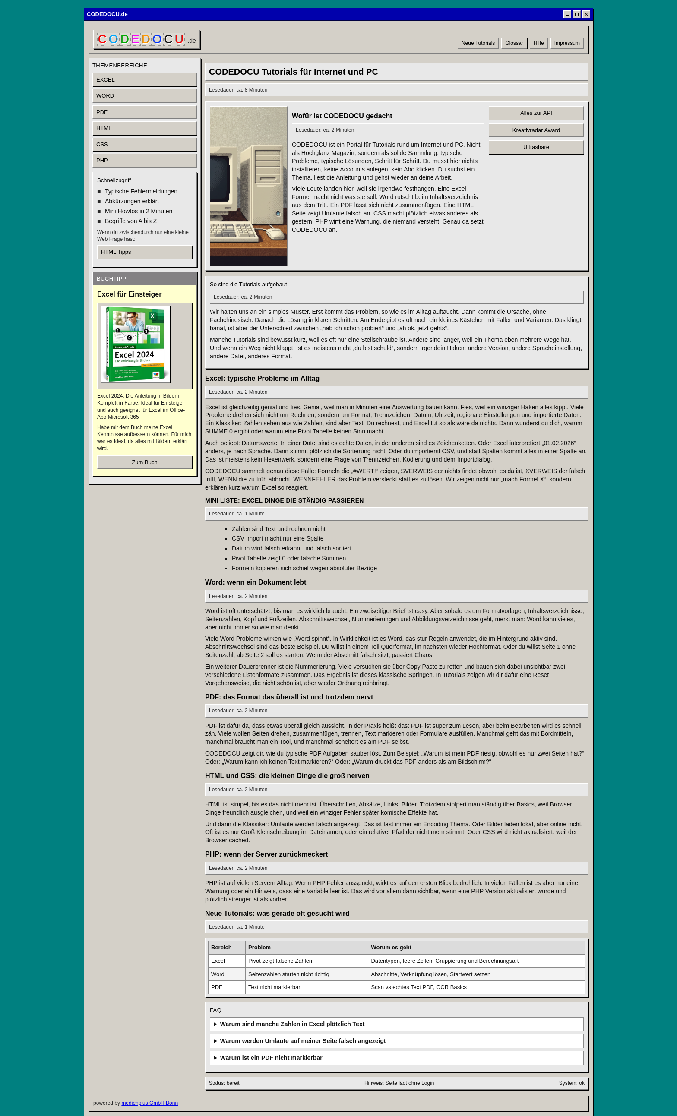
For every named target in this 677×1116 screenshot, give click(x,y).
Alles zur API (536, 113)
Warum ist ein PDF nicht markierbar (271, 1057)
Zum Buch (144, 462)
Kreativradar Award (536, 130)
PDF (102, 112)
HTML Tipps (116, 252)
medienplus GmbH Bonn (149, 1103)
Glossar (514, 43)
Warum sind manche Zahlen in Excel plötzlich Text (292, 1024)
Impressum (567, 43)
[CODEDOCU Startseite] (146, 39)
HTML (103, 128)
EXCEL (105, 79)
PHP (102, 160)
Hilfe (539, 43)
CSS (102, 144)
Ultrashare (536, 147)
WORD (105, 95)
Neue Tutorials (478, 43)
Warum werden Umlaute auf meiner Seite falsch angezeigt (303, 1040)
